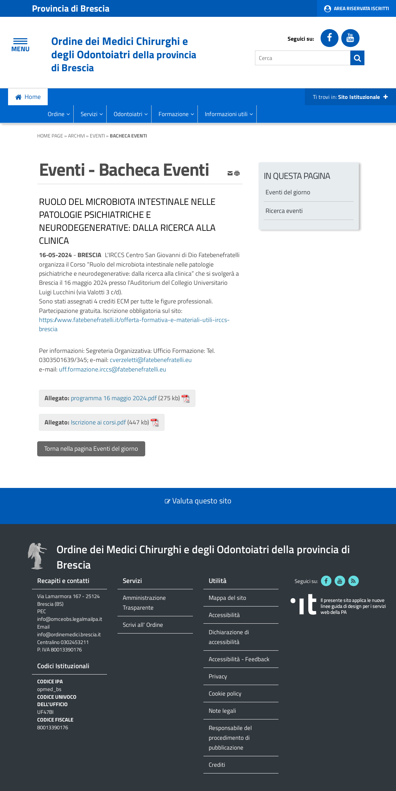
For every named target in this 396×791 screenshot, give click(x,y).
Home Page (50, 135)
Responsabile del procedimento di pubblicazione (230, 737)
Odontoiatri (131, 113)
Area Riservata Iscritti (361, 8)
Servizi (92, 113)
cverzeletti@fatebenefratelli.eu (151, 359)
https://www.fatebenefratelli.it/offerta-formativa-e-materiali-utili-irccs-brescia (134, 324)
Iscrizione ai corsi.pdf (98, 422)
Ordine (59, 113)
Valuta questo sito (201, 501)
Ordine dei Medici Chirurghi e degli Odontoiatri (123, 54)
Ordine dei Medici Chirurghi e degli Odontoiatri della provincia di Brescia (203, 556)
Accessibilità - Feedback (239, 659)
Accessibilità (224, 614)
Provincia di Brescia (70, 8)
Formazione (176, 113)
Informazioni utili (229, 113)
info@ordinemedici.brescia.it (69, 634)
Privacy (218, 676)
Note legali (222, 710)
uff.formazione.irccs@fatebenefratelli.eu (112, 369)
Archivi (76, 135)
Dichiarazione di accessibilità (229, 636)
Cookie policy (225, 693)
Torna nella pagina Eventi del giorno (91, 448)
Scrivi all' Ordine (143, 624)
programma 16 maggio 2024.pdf (114, 398)
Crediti (217, 764)
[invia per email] (230, 172)
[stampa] (237, 172)
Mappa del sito (227, 597)
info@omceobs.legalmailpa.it (69, 619)
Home (33, 96)
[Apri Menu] (20, 41)
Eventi (97, 135)
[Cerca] (302, 58)
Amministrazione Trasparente (144, 602)
